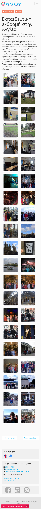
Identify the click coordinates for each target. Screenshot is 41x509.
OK (27, 506)
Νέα (18, 12)
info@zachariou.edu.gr (12, 469)
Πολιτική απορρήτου (10, 480)
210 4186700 (9, 467)
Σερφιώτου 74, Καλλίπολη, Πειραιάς (17, 471)
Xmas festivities (30, 438)
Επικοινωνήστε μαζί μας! (11, 478)
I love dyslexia (10, 438)
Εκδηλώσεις (8, 12)
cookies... (21, 506)
